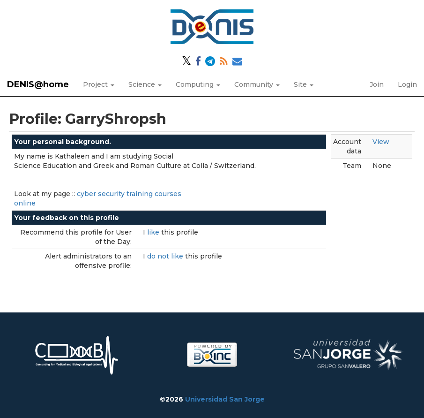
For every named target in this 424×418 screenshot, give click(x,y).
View (380, 141)
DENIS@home (38, 84)
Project (98, 84)
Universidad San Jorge (225, 399)
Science (145, 84)
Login (407, 84)
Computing (198, 84)
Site (303, 84)
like (154, 232)
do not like (166, 256)
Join (377, 84)
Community (257, 84)
